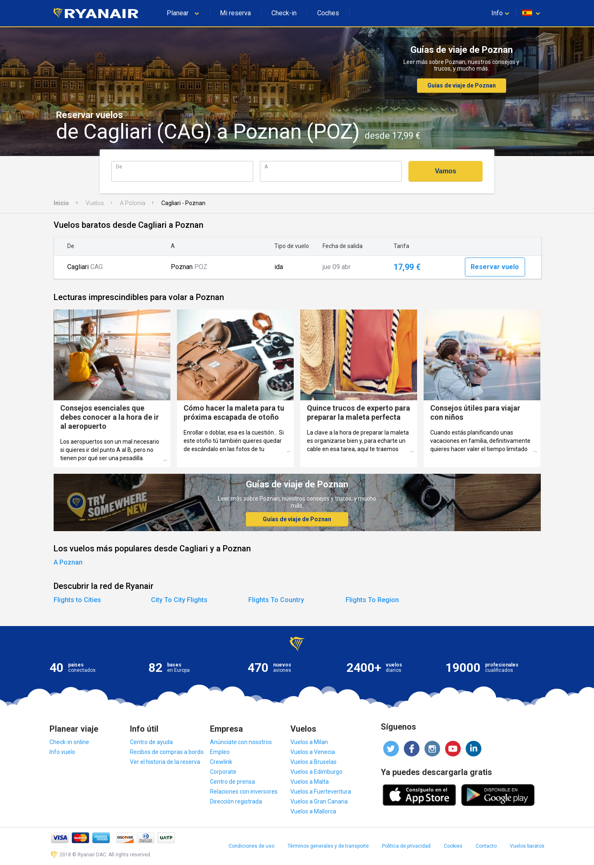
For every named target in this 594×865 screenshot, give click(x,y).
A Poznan (68, 562)
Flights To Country (276, 600)
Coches (328, 13)
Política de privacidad (406, 846)
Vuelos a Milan (309, 742)
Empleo (220, 752)
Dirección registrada (236, 801)
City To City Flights (179, 600)
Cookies (453, 846)
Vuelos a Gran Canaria (319, 801)
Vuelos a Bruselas (313, 762)
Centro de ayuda (151, 742)
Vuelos (95, 203)
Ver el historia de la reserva (165, 762)
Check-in (284, 13)
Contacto (486, 846)
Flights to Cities (77, 600)
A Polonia (132, 203)
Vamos (445, 171)
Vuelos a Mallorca (313, 811)
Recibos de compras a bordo (167, 752)
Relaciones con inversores (244, 791)
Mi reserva (235, 13)
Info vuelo (62, 752)
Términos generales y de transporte (328, 846)
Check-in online (69, 742)
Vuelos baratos (527, 846)
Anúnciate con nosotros (241, 742)
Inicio (61, 203)
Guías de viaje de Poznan (461, 85)
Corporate (223, 771)
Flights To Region (372, 600)
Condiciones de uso (251, 846)
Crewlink (221, 762)
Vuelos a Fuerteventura (320, 791)
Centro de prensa (232, 781)
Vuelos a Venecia (312, 752)
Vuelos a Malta (309, 781)
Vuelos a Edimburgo (316, 771)
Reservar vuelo (495, 267)
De (119, 166)
